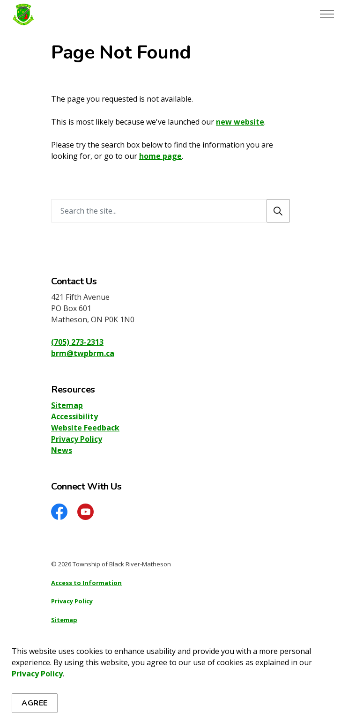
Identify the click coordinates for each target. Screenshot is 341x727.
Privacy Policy (37, 714)
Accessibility (74, 416)
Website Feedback (85, 428)
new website (240, 122)
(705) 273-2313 (77, 342)
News (61, 450)
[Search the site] (170, 211)
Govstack (96, 657)
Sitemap (67, 405)
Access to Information (86, 583)
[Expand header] (327, 14)
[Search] (278, 211)
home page (160, 156)
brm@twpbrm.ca (82, 353)
